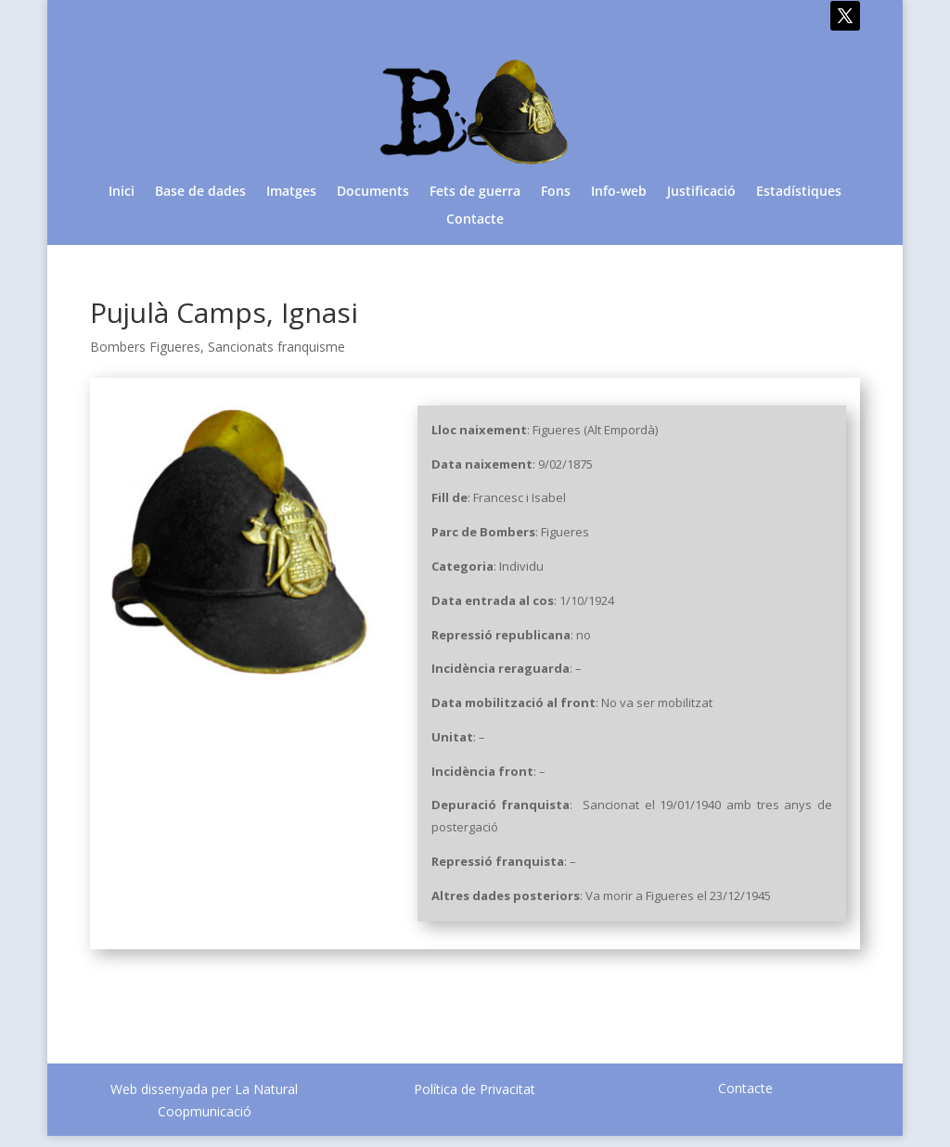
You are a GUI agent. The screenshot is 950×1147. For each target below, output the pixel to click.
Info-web (619, 192)
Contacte (475, 220)
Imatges (291, 192)
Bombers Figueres (145, 346)
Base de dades (200, 192)
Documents (373, 192)
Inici (122, 192)
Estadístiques (798, 192)
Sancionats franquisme (276, 346)
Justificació (701, 192)
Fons (556, 192)
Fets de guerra (475, 192)
